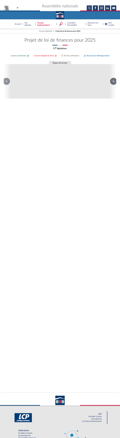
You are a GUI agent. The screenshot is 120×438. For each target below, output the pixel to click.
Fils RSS (80, 430)
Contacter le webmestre (69, 430)
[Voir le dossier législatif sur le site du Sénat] (45, 55)
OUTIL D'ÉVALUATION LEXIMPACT (94, 425)
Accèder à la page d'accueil (60, 14)
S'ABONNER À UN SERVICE (69, 425)
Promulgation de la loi (60, 74)
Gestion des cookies (91, 430)
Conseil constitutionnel (28, 76)
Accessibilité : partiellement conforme (47, 430)
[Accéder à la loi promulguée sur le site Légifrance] (38, 110)
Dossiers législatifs (45, 31)
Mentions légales (28, 430)
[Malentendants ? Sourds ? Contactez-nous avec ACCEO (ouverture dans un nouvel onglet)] (43, 418)
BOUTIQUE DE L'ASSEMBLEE (22, 425)
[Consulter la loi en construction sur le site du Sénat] (20, 55)
